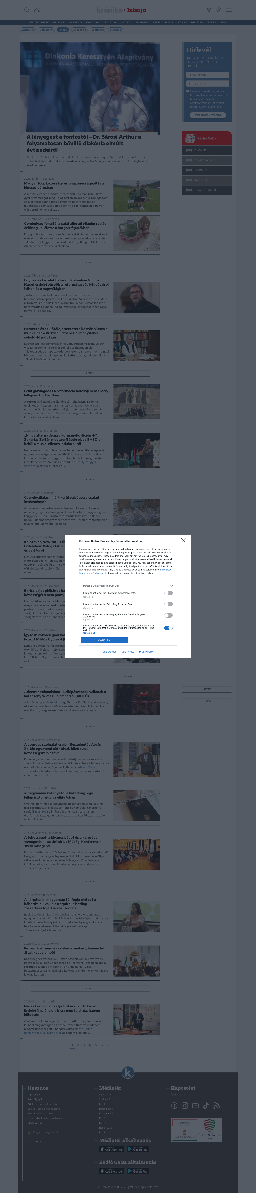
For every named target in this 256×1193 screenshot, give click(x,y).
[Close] (184, 541)
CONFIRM (104, 640)
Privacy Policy (146, 651)
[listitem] (128, 585)
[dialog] (128, 596)
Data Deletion (109, 651)
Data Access (127, 651)
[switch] (168, 593)
